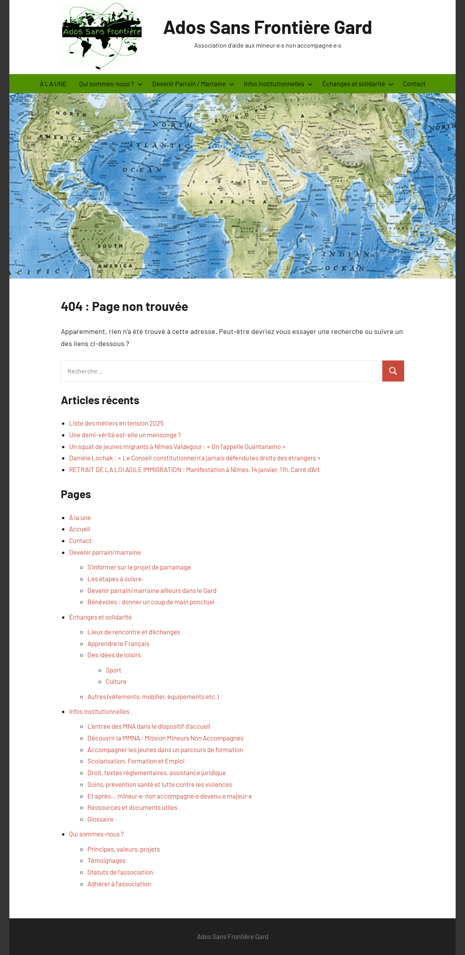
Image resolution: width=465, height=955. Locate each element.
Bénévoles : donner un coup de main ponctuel (151, 601)
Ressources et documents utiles (132, 807)
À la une (80, 517)
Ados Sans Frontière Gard (267, 26)
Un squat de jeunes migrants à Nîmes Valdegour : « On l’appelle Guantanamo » (177, 446)
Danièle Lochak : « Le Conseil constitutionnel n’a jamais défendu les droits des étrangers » (195, 458)
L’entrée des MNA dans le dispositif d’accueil (148, 726)
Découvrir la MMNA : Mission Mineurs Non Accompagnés (165, 738)
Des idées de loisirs (114, 655)
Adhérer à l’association (119, 884)
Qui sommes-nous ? (111, 83)
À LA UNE (53, 83)
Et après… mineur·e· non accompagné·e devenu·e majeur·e (169, 796)
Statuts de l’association (120, 872)
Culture (116, 681)
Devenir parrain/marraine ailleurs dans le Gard (152, 590)
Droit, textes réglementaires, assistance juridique (156, 772)
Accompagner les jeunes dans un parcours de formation (165, 749)
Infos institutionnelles (278, 83)
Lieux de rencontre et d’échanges (133, 631)
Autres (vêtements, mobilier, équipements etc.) (152, 696)
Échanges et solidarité (358, 83)
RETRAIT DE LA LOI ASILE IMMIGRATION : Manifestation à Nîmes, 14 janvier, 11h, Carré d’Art (194, 469)
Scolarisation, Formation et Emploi (136, 761)
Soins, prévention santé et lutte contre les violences (159, 784)
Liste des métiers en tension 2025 (116, 423)
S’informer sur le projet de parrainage (139, 567)
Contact (414, 83)
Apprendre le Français (118, 643)
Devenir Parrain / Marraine (193, 83)
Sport (113, 670)
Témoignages (106, 860)
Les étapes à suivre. (115, 578)
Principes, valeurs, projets (123, 849)
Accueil (79, 529)
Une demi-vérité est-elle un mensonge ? (125, 434)
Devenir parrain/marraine (105, 552)
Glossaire (100, 819)
